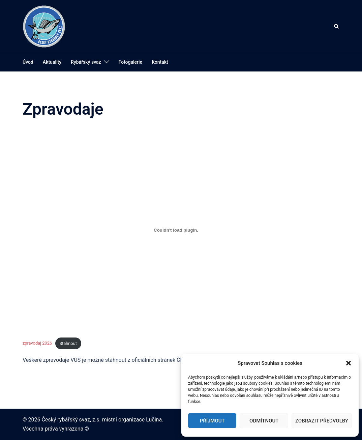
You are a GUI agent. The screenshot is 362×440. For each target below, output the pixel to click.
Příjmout (212, 421)
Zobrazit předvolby (321, 421)
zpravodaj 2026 (37, 343)
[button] (348, 363)
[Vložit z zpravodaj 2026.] (176, 230)
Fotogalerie (131, 62)
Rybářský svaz (86, 62)
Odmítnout (263, 421)
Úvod (28, 62)
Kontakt (160, 62)
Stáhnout (68, 343)
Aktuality (52, 62)
